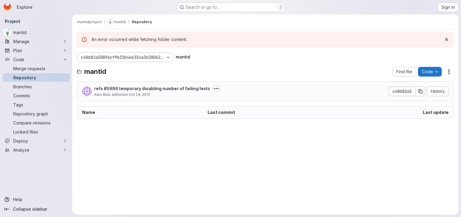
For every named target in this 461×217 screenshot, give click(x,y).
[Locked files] (36, 131)
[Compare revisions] (36, 122)
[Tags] (36, 104)
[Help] (36, 199)
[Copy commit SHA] (420, 91)
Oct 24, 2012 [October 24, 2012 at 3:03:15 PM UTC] (139, 94)
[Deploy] (36, 141)
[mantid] (36, 32)
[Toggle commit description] (216, 88)
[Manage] (36, 41)
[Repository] (36, 77)
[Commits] (36, 95)
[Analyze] (36, 150)
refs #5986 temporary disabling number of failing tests (152, 88)
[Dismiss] (446, 39)
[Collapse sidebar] (36, 209)
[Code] (36, 59)
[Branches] (36, 86)
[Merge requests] (36, 68)
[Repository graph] (36, 113)
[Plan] (36, 50)
